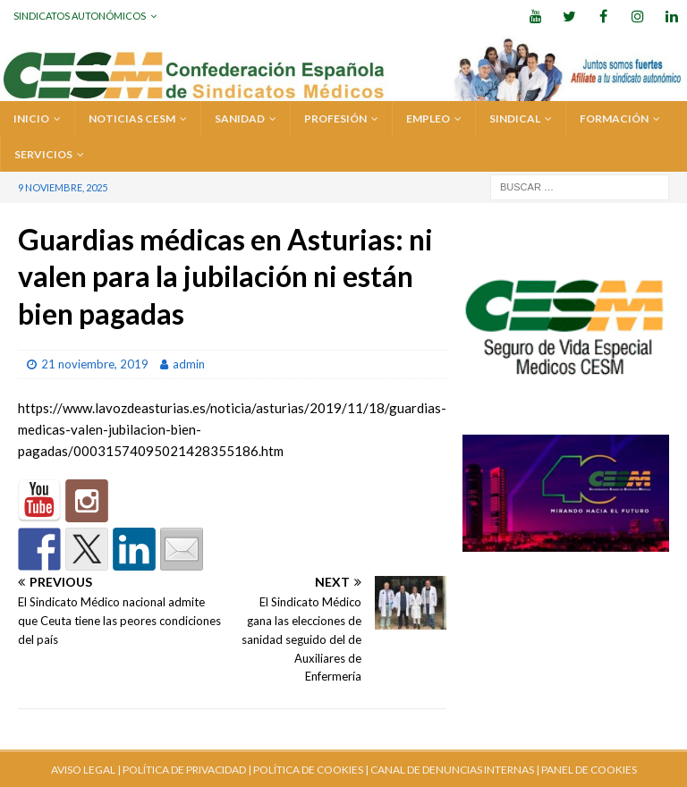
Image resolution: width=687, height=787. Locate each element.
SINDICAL (514, 118)
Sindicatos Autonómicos (79, 15)
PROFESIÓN (335, 118)
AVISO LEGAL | (86, 769)
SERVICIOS (43, 154)
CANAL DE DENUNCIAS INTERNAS (451, 769)
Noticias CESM (132, 118)
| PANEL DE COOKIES (585, 769)
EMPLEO (428, 118)
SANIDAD (240, 118)
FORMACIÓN (614, 118)
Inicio (31, 118)
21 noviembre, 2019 (94, 364)
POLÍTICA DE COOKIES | (311, 769)
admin (189, 364)
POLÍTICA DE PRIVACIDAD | (187, 769)
